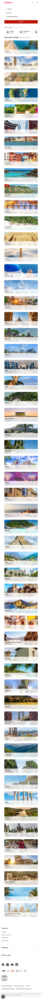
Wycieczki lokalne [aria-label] (8, 27)
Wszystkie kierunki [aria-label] (18, 27)
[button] (21, 947)
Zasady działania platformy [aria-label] (8, 988)
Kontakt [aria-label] (4, 932)
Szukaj (21, 22)
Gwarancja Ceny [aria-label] (6, 935)
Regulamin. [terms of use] (18, 995)
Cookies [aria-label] (28, 985)
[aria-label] (8, 2)
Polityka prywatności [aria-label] (19, 985)
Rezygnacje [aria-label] (5, 940)
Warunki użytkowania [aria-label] (7, 985)
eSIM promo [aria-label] (5, 937)
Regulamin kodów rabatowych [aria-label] (23, 988)
